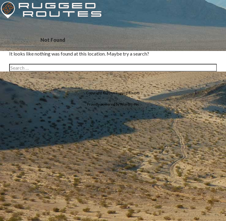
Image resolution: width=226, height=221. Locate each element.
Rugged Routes (127, 93)
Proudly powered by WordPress (113, 104)
